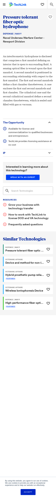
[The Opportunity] (28, 122)
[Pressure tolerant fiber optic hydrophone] (24, 249)
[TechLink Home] (17, 4)
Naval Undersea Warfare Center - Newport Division (23, 39)
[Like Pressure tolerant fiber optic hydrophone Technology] (50, 17)
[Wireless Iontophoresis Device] (24, 289)
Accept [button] (28, 492)
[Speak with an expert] (23, 177)
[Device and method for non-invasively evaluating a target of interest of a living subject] (24, 261)
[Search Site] (51, 4)
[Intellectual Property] (28, 152)
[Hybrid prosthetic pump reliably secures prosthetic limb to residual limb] (24, 275)
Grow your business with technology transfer (23, 206)
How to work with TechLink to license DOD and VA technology (28, 216)
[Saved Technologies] (42, 4)
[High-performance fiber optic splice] (24, 303)
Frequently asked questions (25, 224)
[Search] (28, 191)
